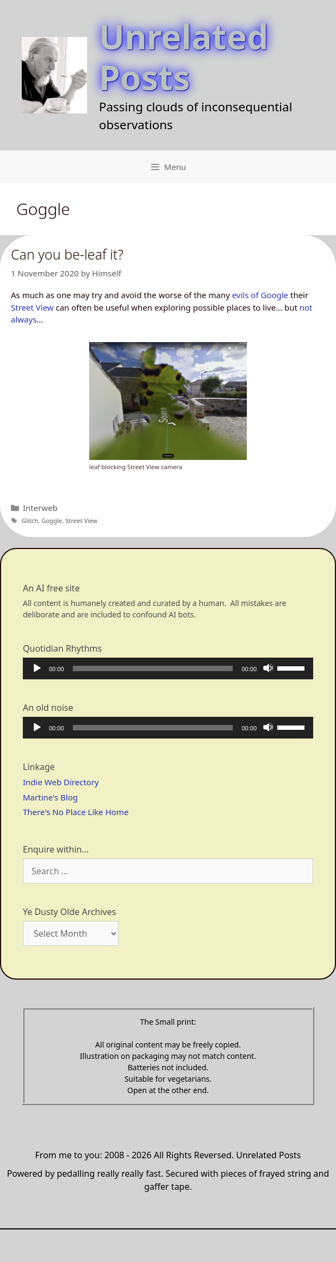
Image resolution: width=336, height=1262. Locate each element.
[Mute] (268, 668)
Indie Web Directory (61, 782)
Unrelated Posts (183, 56)
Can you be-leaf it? (67, 254)
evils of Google (260, 294)
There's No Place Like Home (75, 811)
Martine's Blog (50, 797)
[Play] (36, 668)
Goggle (51, 520)
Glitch (30, 520)
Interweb (40, 507)
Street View (32, 307)
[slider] (153, 668)
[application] (168, 668)
